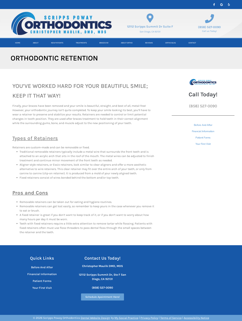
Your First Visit (203, 144)
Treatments (81, 43)
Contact (192, 43)
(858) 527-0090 (209, 27)
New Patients (57, 43)
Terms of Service (171, 318)
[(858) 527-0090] (209, 18)
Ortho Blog (170, 43)
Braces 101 (103, 43)
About (35, 43)
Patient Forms (203, 137)
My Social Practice (126, 318)
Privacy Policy (149, 318)
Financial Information (203, 131)
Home (17, 43)
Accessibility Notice (196, 318)
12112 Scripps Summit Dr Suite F (150, 26)
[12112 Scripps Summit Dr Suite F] (150, 18)
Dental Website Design (95, 318)
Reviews (149, 43)
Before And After (203, 125)
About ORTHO (127, 43)
